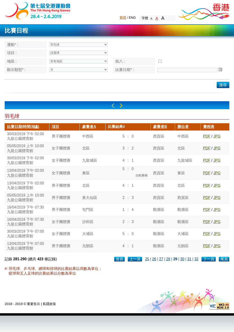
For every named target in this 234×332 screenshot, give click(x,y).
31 (189, 259)
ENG (132, 17)
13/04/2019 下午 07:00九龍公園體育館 (25, 246)
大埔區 (87, 234)
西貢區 (158, 136)
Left (113, 105)
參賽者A (89, 127)
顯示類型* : (16, 70)
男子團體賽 (61, 136)
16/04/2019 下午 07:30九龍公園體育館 (25, 209)
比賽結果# (116, 127)
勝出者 (183, 127)
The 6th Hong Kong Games (38, 10)
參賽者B (160, 127)
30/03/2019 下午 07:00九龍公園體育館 (25, 233)
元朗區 (87, 246)
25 (147, 259)
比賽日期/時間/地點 (23, 127)
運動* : (12, 45)
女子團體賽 (61, 148)
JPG (216, 136)
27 (161, 259)
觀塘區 (158, 210)
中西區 (87, 136)
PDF (206, 136)
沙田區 (87, 222)
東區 (86, 173)
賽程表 (208, 127)
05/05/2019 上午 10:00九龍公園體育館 (25, 148)
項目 (55, 127)
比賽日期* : (124, 70)
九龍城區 (89, 160)
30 (182, 259)
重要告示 (33, 304)
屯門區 (87, 210)
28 (168, 259)
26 (154, 259)
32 (196, 259)
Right (121, 105)
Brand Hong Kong (203, 10)
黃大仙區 (89, 198)
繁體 (123, 17)
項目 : (12, 53)
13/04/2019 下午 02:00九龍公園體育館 (25, 172)
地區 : (12, 61)
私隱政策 (49, 304)
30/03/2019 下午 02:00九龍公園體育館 (25, 136)
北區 (86, 148)
